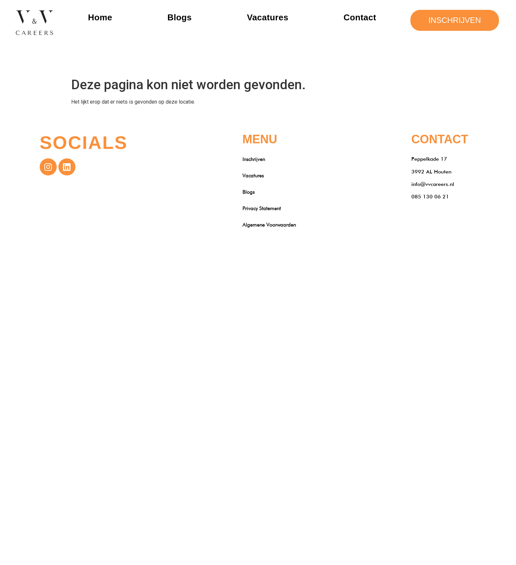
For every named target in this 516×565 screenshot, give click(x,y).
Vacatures (267, 17)
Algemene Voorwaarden (269, 225)
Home (100, 17)
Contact (359, 17)
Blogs (179, 17)
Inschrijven (253, 159)
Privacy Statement (261, 208)
